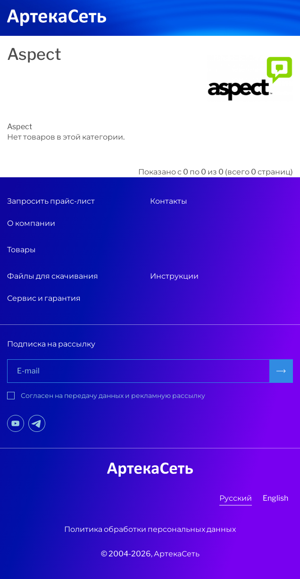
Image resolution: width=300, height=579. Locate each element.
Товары (21, 249)
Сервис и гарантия (44, 298)
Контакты (168, 201)
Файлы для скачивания (52, 276)
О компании (31, 223)
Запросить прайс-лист (51, 201)
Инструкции (174, 276)
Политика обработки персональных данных (150, 529)
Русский (235, 498)
